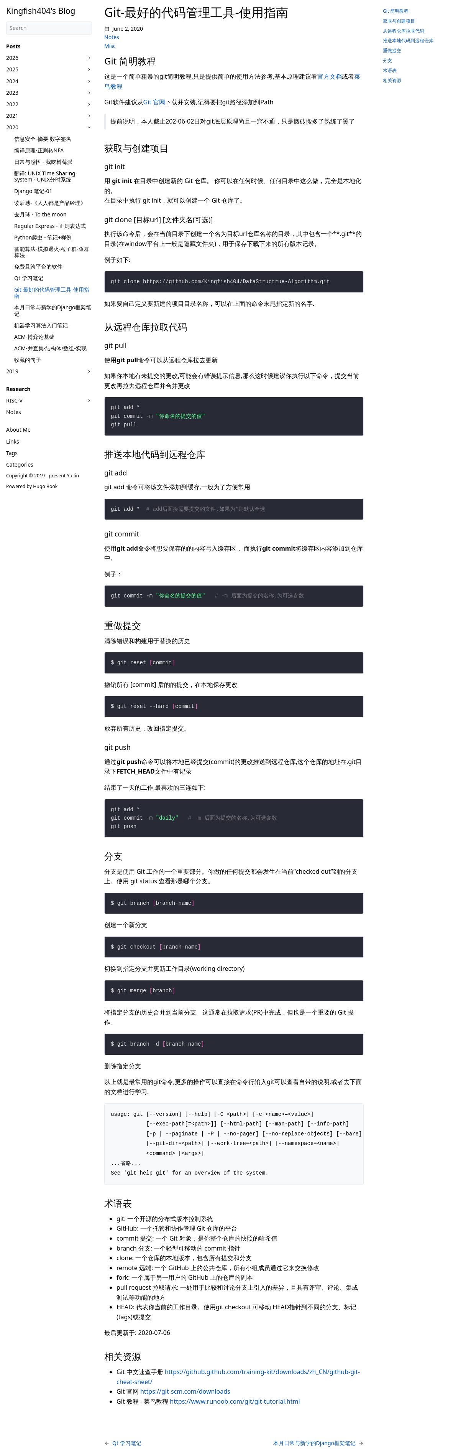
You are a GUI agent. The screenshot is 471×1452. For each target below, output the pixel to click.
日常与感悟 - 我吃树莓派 (43, 161)
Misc (110, 46)
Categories (19, 464)
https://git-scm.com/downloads (185, 1391)
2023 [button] (12, 92)
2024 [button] (12, 81)
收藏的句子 (27, 359)
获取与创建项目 (399, 21)
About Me (18, 429)
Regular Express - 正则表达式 (50, 225)
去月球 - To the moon (40, 214)
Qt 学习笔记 (28, 278)
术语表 (390, 70)
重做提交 (392, 50)
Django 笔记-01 (33, 191)
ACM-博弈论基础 (34, 336)
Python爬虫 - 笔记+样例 (43, 237)
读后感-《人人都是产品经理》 (50, 202)
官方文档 (329, 76)
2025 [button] (12, 69)
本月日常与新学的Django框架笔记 (52, 310)
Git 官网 (154, 102)
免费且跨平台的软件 (38, 266)
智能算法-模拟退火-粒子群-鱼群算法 (51, 252)
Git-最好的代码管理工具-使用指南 (51, 292)
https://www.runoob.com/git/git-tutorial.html (235, 1401)
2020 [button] (12, 127)
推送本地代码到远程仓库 (408, 40)
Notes (13, 412)
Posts (13, 46)
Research (18, 389)
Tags (12, 453)
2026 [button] (12, 57)
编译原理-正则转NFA (39, 150)
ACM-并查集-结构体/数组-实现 (50, 348)
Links (12, 441)
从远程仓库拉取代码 (403, 31)
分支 (387, 60)
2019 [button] (12, 371)
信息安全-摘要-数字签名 (42, 138)
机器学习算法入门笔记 (41, 325)
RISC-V (14, 400)
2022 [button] (12, 104)
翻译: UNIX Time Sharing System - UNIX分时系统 (44, 176)
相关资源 (392, 80)
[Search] (49, 28)
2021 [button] (12, 115)
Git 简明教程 (396, 11)
